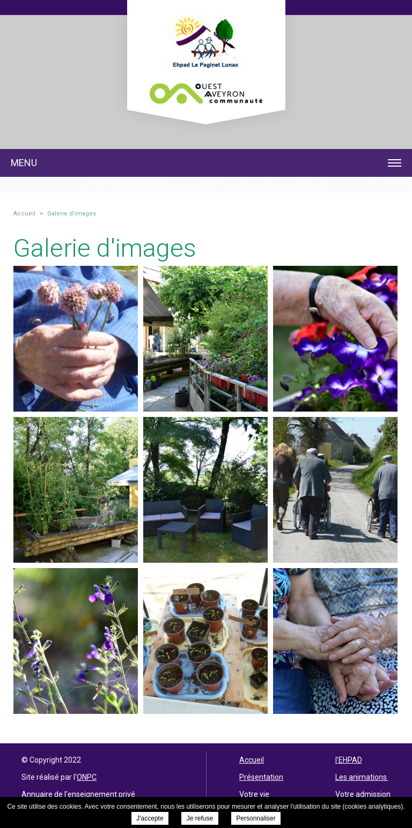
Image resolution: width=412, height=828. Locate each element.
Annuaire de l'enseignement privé (78, 794)
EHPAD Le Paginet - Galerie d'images (206, 55)
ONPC (87, 777)
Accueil (251, 760)
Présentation (261, 777)
